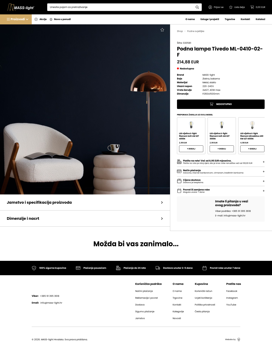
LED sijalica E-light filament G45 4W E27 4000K (189, 136)
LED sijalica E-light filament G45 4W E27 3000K (220, 136)
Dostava (139, 305)
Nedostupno (221, 104)
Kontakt (245, 19)
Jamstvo (140, 318)
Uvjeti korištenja (203, 298)
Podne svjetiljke (195, 31)
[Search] (120, 7)
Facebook (231, 291)
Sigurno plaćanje (144, 311)
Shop (180, 31)
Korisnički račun (203, 291)
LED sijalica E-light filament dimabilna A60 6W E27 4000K (251, 136)
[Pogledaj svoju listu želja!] (237, 7)
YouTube (231, 305)
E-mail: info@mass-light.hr (230, 215)
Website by (232, 339)
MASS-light (208, 75)
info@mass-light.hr (47, 303)
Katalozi (260, 19)
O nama (190, 19)
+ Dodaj (191, 148)
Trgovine (230, 19)
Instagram (232, 298)
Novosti (177, 318)
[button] (216, 7)
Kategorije (178, 311)
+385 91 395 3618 (45, 296)
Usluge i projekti (209, 19)
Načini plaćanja (144, 291)
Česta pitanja (202, 311)
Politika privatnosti (205, 305)
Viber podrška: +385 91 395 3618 (233, 211)
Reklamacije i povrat (146, 298)
